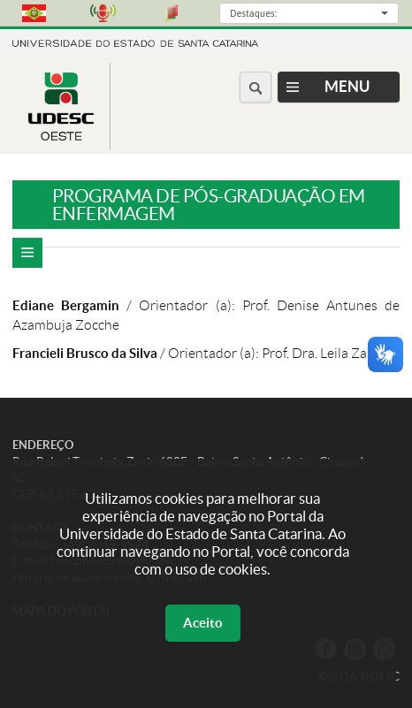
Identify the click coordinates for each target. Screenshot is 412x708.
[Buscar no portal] (255, 87)
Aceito (203, 622)
